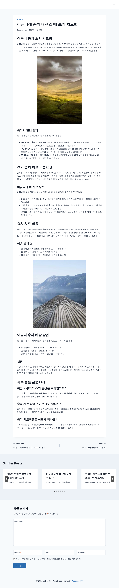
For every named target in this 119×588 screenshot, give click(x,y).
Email (49, 552)
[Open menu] (114, 4)
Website (81, 552)
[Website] (91, 552)
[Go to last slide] (6, 479)
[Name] (27, 552)
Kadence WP (77, 581)
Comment (19, 521)
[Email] (59, 552)
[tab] (54, 491)
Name (17, 552)
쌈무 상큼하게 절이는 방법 (83, 445)
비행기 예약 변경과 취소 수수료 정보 (35, 445)
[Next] (112, 479)
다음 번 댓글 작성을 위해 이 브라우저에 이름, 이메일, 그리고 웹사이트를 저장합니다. (48, 559)
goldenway (23, 30)
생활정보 (20, 19)
